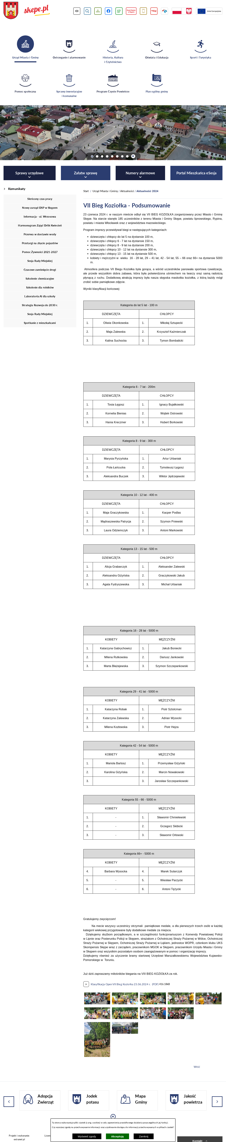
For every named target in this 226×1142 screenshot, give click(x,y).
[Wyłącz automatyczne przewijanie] (133, 156)
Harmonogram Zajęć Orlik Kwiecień (40, 225)
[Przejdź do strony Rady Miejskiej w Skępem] (131, 11)
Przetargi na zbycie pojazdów (40, 243)
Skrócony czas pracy (39, 198)
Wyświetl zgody (87, 1136)
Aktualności (127, 191)
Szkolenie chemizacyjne (40, 278)
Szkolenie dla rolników (40, 287)
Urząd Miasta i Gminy (105, 191)
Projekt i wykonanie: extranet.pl (19, 1137)
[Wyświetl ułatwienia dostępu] (77, 11)
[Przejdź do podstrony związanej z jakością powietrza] (119, 11)
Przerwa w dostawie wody (40, 234)
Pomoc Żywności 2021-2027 (40, 252)
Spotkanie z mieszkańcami (40, 322)
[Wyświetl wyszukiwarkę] (87, 11)
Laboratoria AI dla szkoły (39, 296)
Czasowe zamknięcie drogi (40, 269)
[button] (97, 1003)
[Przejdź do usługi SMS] (143, 11)
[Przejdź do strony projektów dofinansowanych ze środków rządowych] (182, 11)
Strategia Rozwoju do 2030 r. (40, 305)
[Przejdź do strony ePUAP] (164, 11)
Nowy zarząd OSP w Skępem (40, 207)
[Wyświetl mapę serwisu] (98, 11)
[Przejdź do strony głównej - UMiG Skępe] (27, 11)
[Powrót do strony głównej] (86, 191)
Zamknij (143, 1136)
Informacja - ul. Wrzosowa (40, 216)
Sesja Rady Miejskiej (39, 260)
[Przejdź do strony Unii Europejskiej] (209, 11)
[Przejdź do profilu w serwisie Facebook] (108, 11)
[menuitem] (30, 173)
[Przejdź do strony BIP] (154, 11)
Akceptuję (117, 1136)
